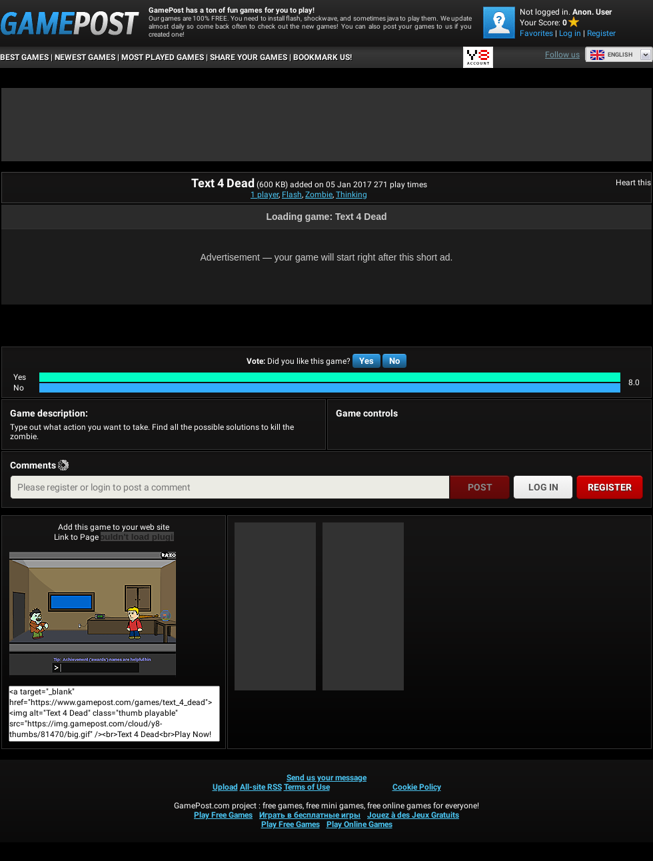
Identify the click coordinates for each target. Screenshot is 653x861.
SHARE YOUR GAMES (248, 57)
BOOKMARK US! (322, 57)
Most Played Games (162, 57)
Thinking (351, 194)
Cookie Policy (416, 787)
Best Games (24, 57)
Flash (292, 194)
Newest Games (85, 57)
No (394, 361)
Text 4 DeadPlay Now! (93, 614)
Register (601, 33)
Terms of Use (307, 787)
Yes (366, 361)
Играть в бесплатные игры (309, 815)
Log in (570, 33)
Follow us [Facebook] (562, 54)
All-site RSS (261, 787)
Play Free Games (223, 815)
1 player (265, 194)
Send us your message (326, 777)
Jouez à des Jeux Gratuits (413, 815)
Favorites (536, 33)
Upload (225, 787)
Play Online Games (359, 824)
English (611, 54)
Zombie (318, 194)
